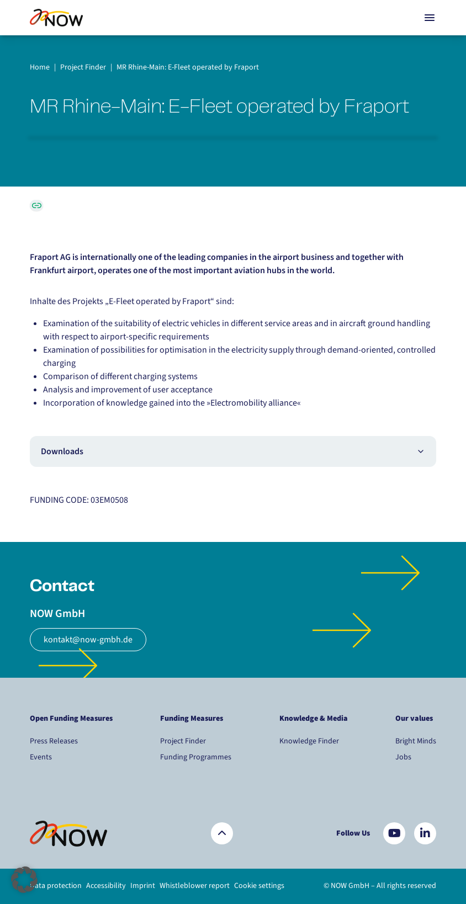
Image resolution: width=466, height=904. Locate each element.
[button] (24, 879)
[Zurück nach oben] (222, 833)
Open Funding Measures (71, 718)
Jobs (403, 757)
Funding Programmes (195, 757)
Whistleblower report (195, 885)
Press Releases (54, 741)
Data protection (56, 885)
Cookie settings (259, 885)
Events (41, 757)
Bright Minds (415, 741)
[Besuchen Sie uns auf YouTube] (394, 833)
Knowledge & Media (313, 718)
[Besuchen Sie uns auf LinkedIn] (425, 833)
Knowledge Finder (309, 741)
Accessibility (106, 885)
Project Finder (183, 741)
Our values (415, 718)
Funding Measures (191, 718)
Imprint (142, 885)
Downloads (233, 451)
